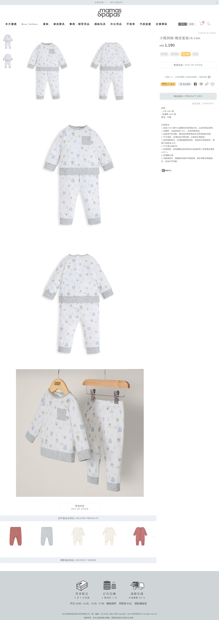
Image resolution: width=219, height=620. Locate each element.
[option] (8, 41)
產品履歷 (185, 84)
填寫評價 (205, 77)
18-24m (186, 54)
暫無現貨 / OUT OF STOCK (188, 65)
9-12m (164, 54)
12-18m (175, 54)
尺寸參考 (168, 84)
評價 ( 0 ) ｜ (170, 77)
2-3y (195, 54)
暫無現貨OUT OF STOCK (80, 508)
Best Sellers (30, 24)
